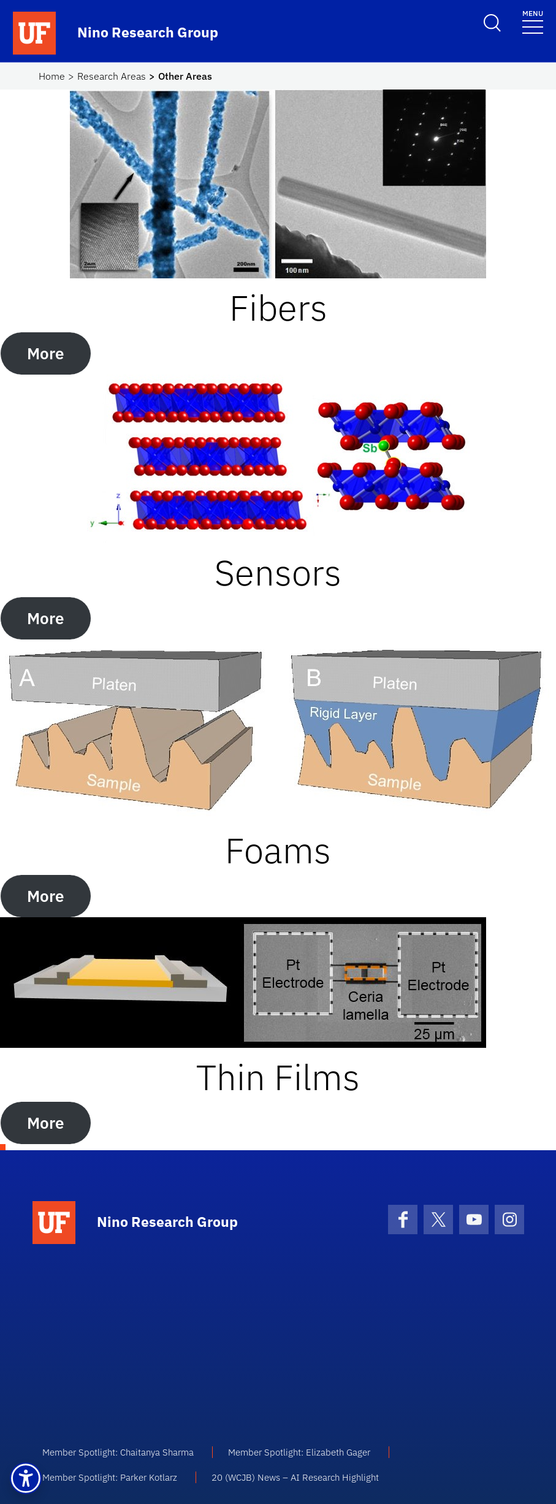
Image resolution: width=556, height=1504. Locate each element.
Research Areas (111, 76)
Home (52, 76)
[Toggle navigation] (532, 21)
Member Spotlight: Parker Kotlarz (109, 1477)
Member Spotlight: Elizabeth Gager (299, 1452)
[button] (26, 1478)
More (45, 353)
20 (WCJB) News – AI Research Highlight (295, 1477)
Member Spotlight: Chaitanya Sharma (118, 1452)
